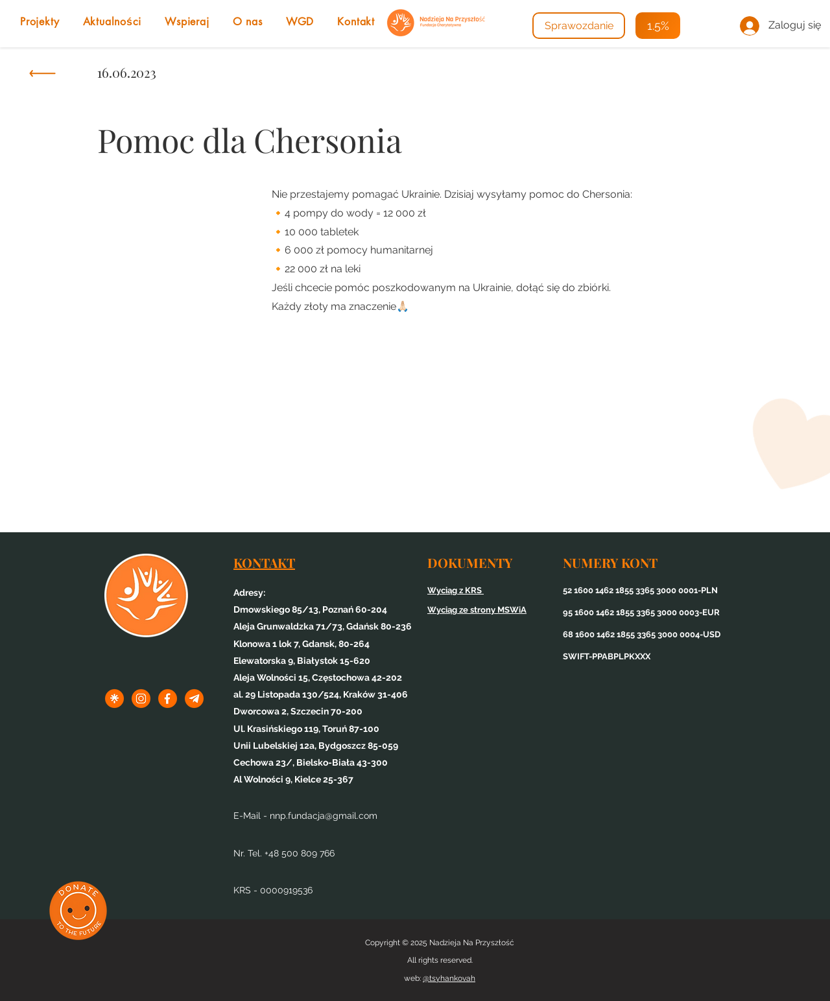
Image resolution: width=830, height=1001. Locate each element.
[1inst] (141, 699)
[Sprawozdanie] (578, 25)
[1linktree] (114, 699)
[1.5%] (657, 25)
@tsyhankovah (449, 978)
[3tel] (194, 699)
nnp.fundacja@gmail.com (323, 815)
